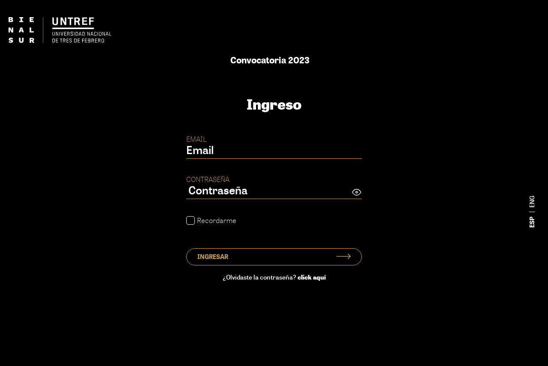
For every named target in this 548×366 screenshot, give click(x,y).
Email (196, 139)
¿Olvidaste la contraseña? (274, 277)
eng (532, 202)
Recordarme (211, 220)
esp (532, 222)
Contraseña (207, 179)
